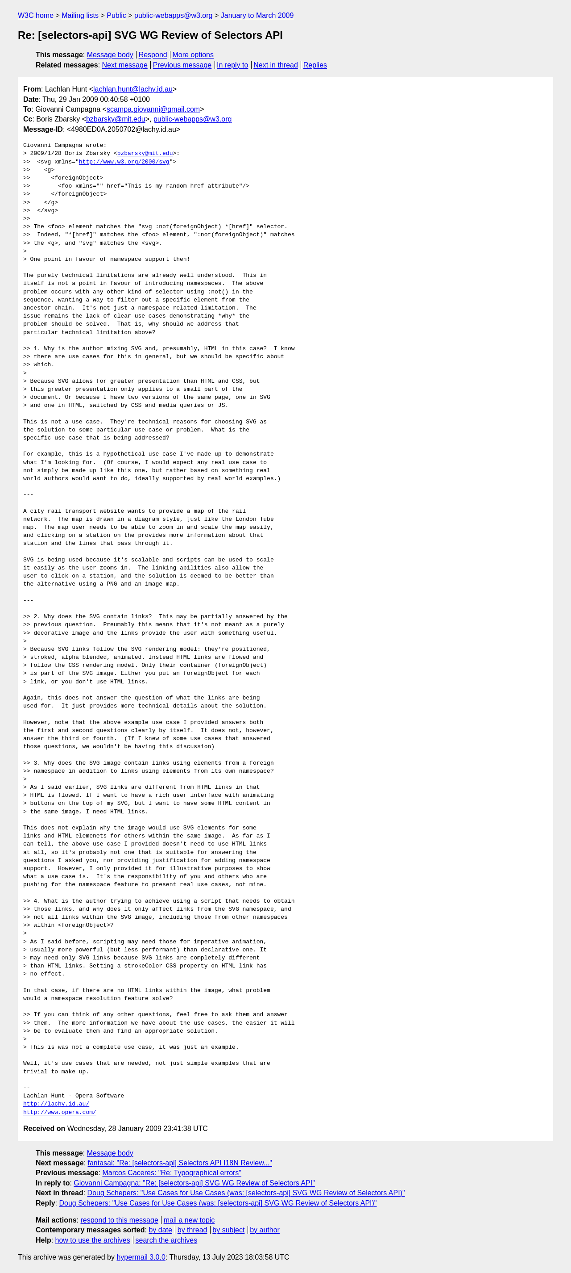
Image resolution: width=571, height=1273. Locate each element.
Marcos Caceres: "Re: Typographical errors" (171, 1173)
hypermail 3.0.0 (140, 1257)
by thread (192, 1230)
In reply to (232, 65)
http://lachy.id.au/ (56, 1104)
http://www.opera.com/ (59, 1113)
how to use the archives (92, 1240)
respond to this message (119, 1220)
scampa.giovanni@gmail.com (153, 109)
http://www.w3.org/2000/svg (124, 162)
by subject (228, 1230)
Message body (110, 55)
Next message (125, 65)
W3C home (36, 15)
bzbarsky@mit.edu (115, 119)
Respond (153, 55)
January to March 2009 (257, 15)
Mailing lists (80, 15)
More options (193, 55)
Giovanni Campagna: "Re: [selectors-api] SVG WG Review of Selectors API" (194, 1183)
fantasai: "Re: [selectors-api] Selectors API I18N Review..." (180, 1163)
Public (116, 15)
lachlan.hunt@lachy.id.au (133, 89)
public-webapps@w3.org (173, 15)
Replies (315, 65)
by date (160, 1230)
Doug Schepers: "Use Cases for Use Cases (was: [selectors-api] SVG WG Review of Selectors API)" (246, 1193)
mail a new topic (189, 1220)
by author (265, 1230)
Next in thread (275, 65)
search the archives (167, 1240)
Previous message (182, 65)
